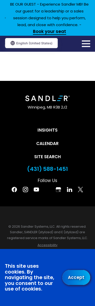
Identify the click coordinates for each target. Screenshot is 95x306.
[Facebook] (14, 189)
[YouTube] (36, 189)
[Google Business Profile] (58, 189)
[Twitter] (80, 189)
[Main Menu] (86, 44)
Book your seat (49, 31)
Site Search (47, 157)
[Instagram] (25, 189)
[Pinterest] (47, 189)
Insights (47, 130)
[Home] (47, 98)
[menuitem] (47, 245)
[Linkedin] (69, 189)
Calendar (47, 143)
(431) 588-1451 (47, 169)
